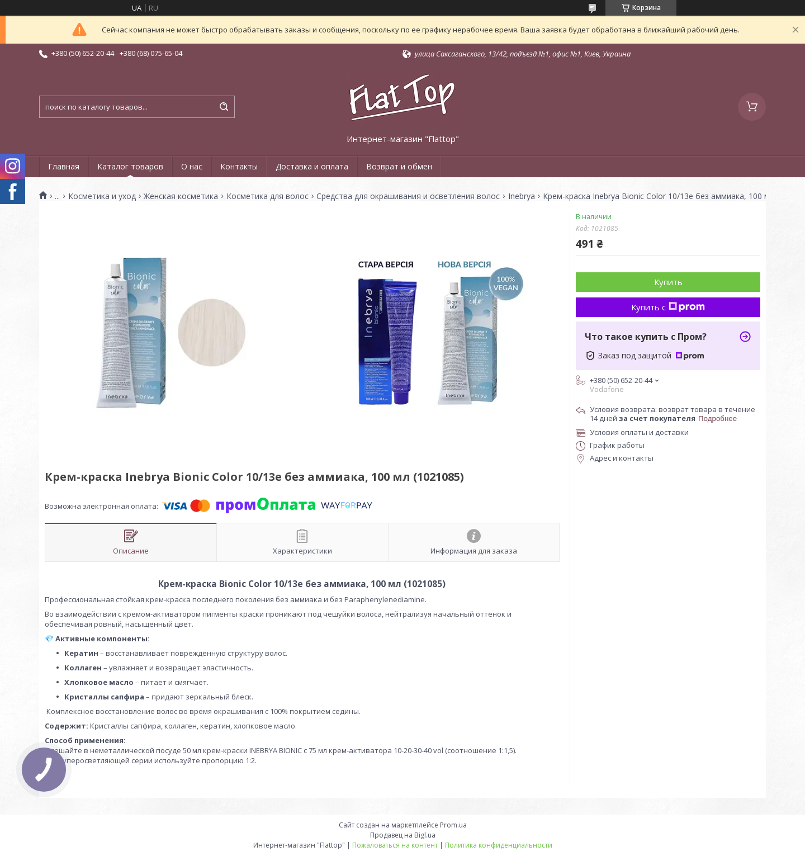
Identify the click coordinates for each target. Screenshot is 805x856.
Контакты (239, 166)
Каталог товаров (130, 166)
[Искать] (223, 107)
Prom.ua (453, 825)
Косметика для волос (267, 196)
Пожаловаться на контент (395, 845)
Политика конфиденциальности (498, 845)
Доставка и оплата (312, 166)
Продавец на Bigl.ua (402, 835)
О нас (191, 166)
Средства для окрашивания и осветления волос (408, 196)
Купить (668, 281)
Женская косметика (181, 196)
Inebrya (521, 196)
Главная (63, 166)
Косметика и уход (102, 196)
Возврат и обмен (399, 166)
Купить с (668, 307)
